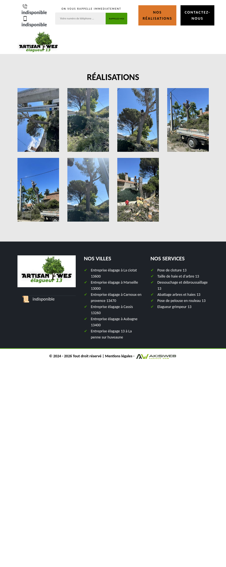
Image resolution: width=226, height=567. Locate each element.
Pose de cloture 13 (172, 270)
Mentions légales (119, 356)
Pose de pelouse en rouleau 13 (182, 300)
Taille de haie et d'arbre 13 (178, 276)
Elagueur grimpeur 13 (175, 306)
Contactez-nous (197, 15)
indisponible (34, 9)
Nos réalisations (157, 15)
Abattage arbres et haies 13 (179, 294)
